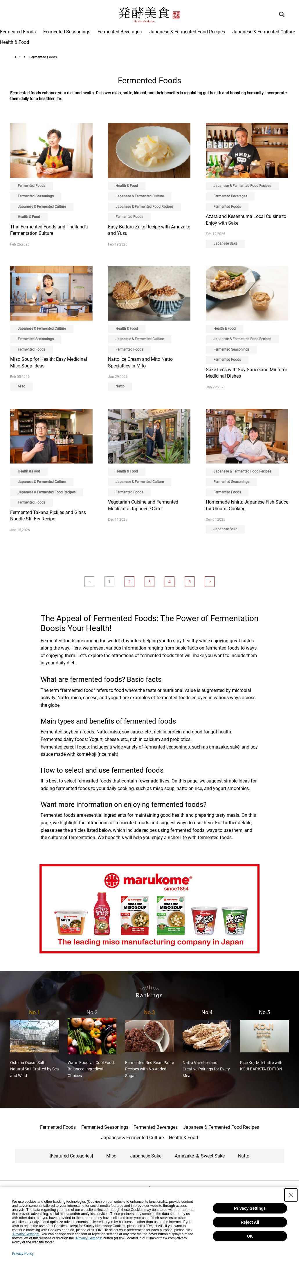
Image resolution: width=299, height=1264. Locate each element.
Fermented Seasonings (66, 32)
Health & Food (14, 42)
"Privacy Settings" (25, 1234)
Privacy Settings (250, 1208)
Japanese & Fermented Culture (263, 32)
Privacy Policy (23, 1254)
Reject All (250, 1222)
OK (250, 1236)
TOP (16, 57)
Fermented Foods (18, 32)
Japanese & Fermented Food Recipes (187, 32)
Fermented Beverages (120, 32)
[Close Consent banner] (290, 1195)
